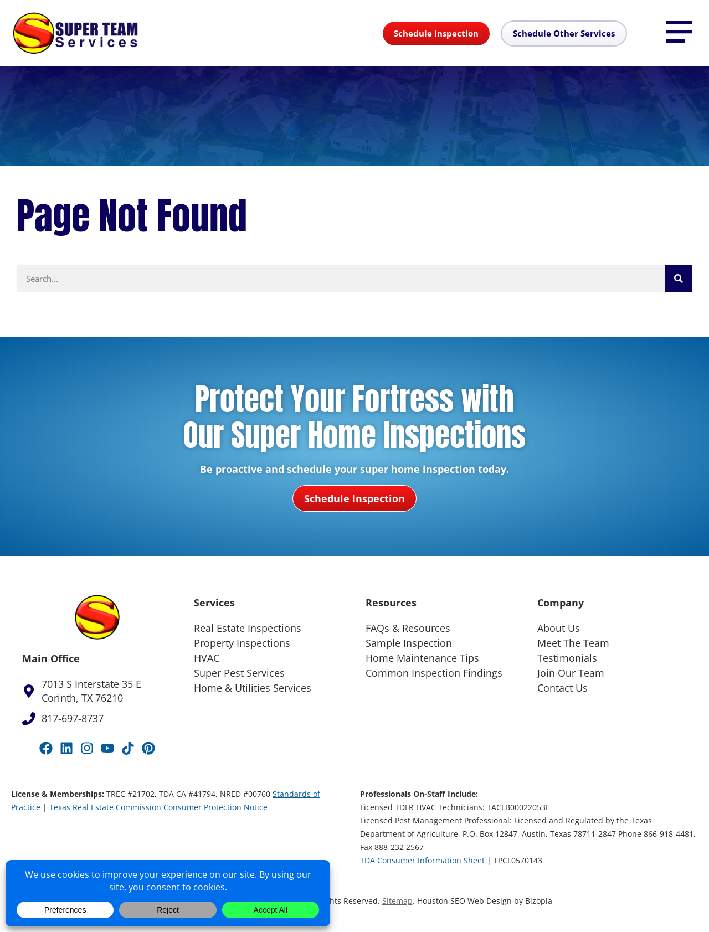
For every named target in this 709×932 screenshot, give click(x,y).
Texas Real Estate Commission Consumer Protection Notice (158, 807)
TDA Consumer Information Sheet (422, 860)
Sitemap (397, 900)
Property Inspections (242, 643)
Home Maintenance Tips (422, 658)
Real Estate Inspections (247, 628)
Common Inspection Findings (434, 672)
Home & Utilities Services (252, 687)
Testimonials (567, 658)
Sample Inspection (409, 643)
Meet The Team (573, 643)
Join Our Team (570, 672)
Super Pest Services (239, 672)
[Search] (678, 278)
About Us (558, 628)
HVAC (206, 658)
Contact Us (562, 687)
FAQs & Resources (408, 628)
